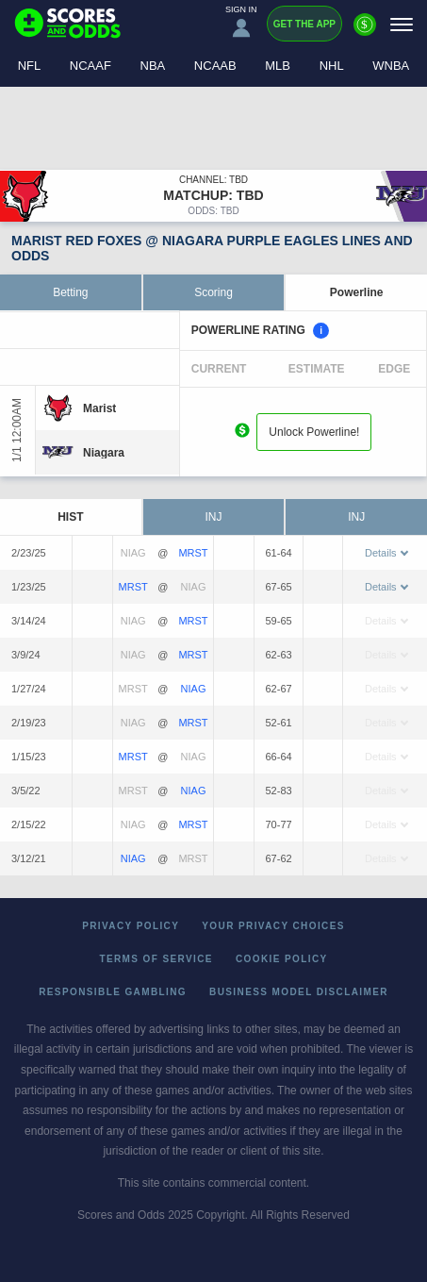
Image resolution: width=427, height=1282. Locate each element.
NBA (153, 65)
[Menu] (401, 24)
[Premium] (365, 32)
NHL (332, 65)
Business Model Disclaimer (298, 992)
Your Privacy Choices (273, 926)
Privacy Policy (130, 926)
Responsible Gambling (113, 992)
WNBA (390, 65)
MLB (277, 65)
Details (386, 552)
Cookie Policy (282, 959)
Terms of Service (156, 959)
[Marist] (99, 408)
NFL (29, 65)
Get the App (304, 24)
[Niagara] (103, 452)
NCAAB (215, 65)
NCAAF (90, 65)
